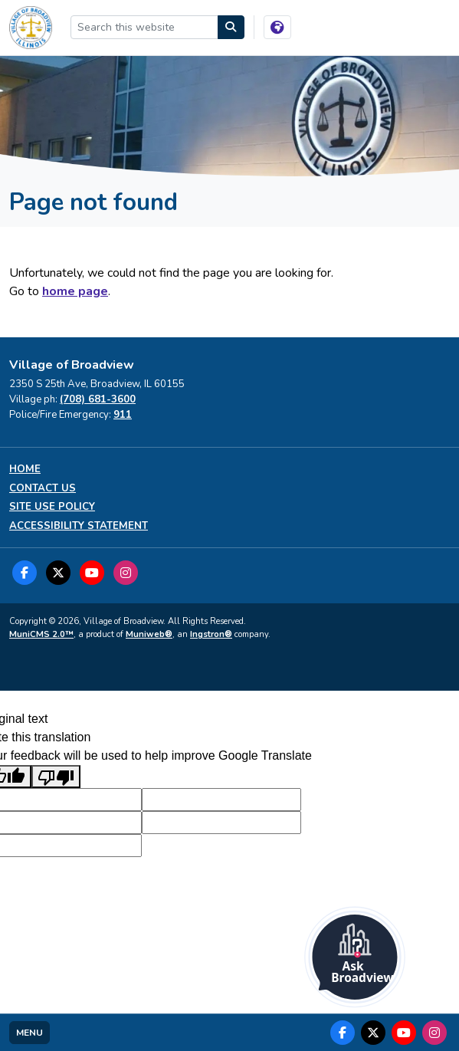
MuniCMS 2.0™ (41, 634)
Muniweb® (149, 634)
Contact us (42, 488)
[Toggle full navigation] (29, 1032)
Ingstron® (211, 634)
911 (122, 415)
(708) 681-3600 (98, 399)
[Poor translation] (55, 777)
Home (25, 469)
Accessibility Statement (78, 526)
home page (75, 291)
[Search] (231, 27)
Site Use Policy (52, 507)
